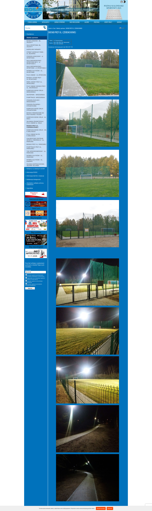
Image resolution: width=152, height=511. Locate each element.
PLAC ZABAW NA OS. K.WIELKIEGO (33, 135)
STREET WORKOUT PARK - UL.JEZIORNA (35, 52)
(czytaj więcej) (41, 276)
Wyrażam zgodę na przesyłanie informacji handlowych (33, 284)
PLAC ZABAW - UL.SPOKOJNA (36, 75)
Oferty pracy (108, 22)
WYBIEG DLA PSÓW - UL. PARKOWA (35, 156)
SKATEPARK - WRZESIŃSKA (36, 94)
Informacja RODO (32, 172)
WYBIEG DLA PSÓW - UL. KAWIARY (35, 160)
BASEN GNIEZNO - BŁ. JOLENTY (34, 41)
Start (54, 28)
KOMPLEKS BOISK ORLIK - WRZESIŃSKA (35, 91)
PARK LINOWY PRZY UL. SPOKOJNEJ (34, 82)
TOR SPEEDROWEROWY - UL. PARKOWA (36, 152)
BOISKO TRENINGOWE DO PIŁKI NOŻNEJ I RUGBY (35, 113)
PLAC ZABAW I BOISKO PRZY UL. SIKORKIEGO (36, 87)
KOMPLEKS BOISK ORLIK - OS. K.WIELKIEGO (37, 130)
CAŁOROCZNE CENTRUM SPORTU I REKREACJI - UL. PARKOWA (35, 140)
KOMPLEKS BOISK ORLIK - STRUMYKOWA (35, 109)
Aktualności (45, 22)
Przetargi (96, 22)
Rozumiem (110, 508)
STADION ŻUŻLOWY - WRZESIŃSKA (33, 100)
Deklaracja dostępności (34, 179)
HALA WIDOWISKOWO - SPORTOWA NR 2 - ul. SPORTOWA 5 (34, 62)
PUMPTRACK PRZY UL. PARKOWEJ (34, 147)
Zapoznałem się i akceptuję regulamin (35, 278)
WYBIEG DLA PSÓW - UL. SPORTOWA (35, 71)
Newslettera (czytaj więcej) (31, 279)
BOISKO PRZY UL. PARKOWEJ (36, 144)
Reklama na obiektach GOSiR (36, 168)
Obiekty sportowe (32, 37)
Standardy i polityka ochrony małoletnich (35, 183)
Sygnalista (30, 188)
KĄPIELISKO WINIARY (34, 49)
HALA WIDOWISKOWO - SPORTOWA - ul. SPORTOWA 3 (36, 67)
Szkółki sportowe (59, 22)
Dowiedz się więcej (101, 508)
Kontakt (119, 22)
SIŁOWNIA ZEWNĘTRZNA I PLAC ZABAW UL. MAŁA (35, 122)
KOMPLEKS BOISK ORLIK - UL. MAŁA (36, 118)
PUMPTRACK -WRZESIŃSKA (36, 97)
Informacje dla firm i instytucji (35, 176)
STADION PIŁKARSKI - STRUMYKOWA (34, 105)
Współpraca (30, 34)
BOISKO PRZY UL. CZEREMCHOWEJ (32, 126)
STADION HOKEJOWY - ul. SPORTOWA (35, 57)
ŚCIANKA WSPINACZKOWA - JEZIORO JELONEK (36, 164)
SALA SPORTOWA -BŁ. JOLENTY (34, 45)
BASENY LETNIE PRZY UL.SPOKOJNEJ (34, 78)
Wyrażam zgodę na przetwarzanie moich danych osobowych (34, 275)
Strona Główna (32, 22)
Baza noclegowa (75, 22)
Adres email (28, 270)
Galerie (87, 22)
